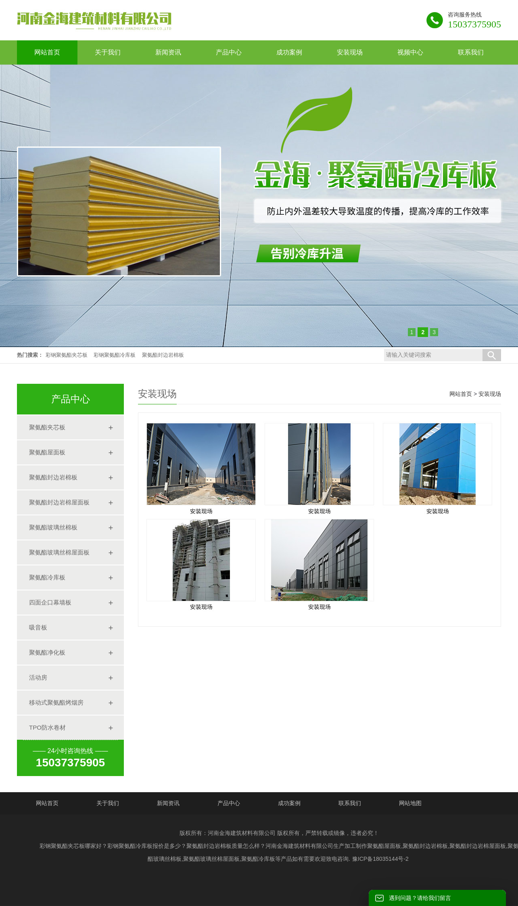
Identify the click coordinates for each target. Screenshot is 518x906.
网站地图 (410, 803)
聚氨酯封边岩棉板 (163, 355)
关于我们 (107, 803)
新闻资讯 (168, 803)
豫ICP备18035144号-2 (380, 859)
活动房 (38, 677)
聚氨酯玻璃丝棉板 (53, 527)
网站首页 (460, 394)
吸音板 (38, 627)
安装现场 (489, 394)
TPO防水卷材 (47, 727)
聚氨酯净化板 (47, 652)
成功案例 (289, 803)
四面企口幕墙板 (50, 602)
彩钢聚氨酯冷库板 (115, 355)
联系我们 (349, 803)
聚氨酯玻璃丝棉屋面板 (59, 552)
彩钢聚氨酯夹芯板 (67, 355)
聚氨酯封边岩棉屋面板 (59, 502)
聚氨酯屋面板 (47, 452)
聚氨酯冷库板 (47, 577)
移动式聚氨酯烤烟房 (56, 702)
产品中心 (228, 803)
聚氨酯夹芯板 (47, 427)
